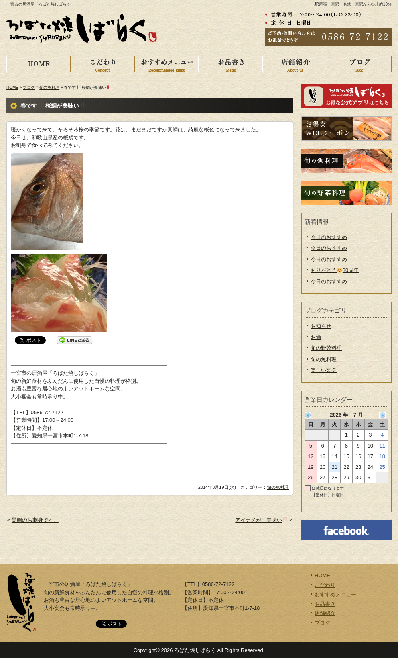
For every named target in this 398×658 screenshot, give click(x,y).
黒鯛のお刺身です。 (35, 520)
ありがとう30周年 (335, 270)
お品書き (237, 64)
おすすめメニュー (173, 64)
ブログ (29, 87)
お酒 (316, 337)
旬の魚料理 (49, 87)
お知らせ (321, 326)
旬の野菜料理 (326, 348)
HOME (44, 64)
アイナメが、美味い (261, 520)
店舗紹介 (301, 64)
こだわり (109, 64)
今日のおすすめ (329, 237)
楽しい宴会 (324, 370)
